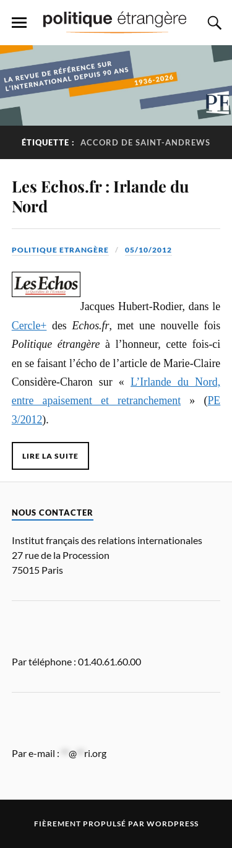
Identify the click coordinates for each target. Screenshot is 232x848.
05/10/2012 (148, 249)
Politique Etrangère (60, 249)
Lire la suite (50, 456)
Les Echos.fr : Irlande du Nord (100, 195)
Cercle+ (29, 325)
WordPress (173, 823)
